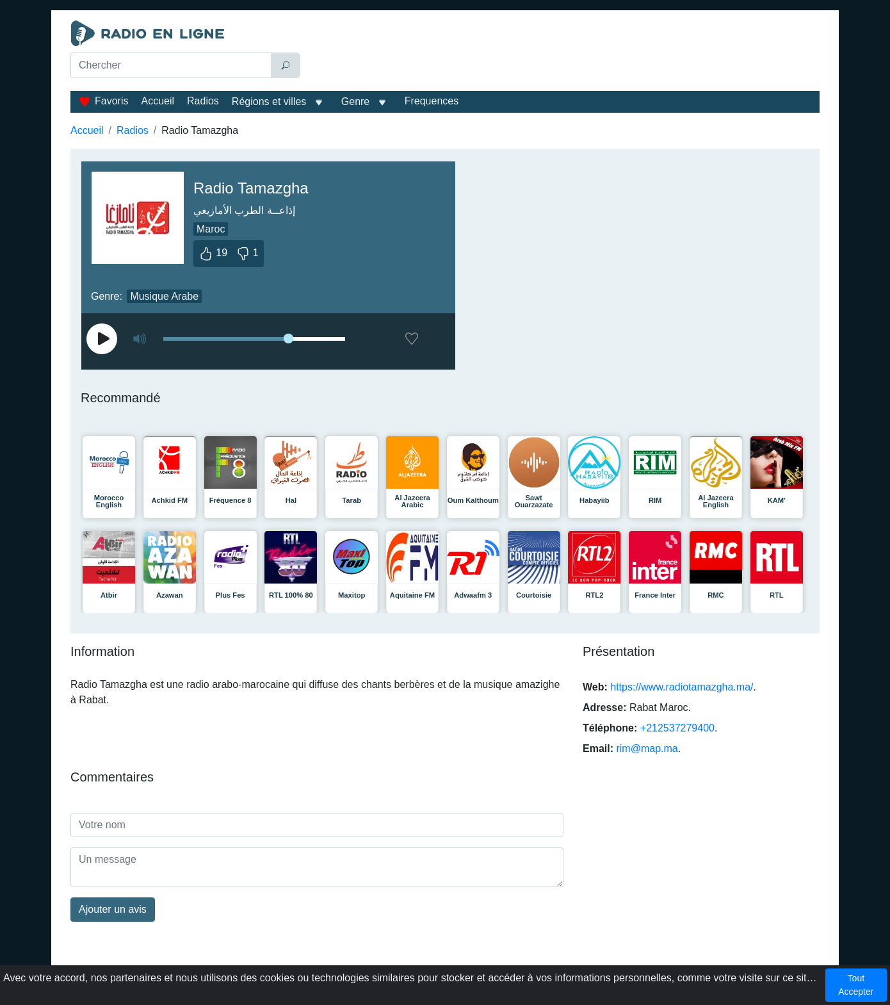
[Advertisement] (562, 52)
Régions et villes (269, 101)
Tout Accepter (855, 985)
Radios (203, 100)
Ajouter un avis (113, 909)
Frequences (432, 100)
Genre (355, 101)
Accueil (157, 100)
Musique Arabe (164, 296)
